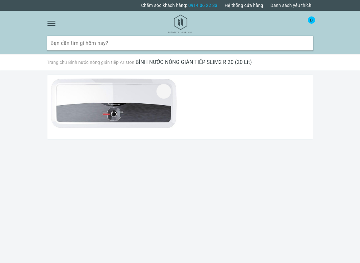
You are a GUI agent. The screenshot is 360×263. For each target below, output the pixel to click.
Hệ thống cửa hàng (244, 5)
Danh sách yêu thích (291, 5)
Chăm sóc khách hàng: (179, 5)
